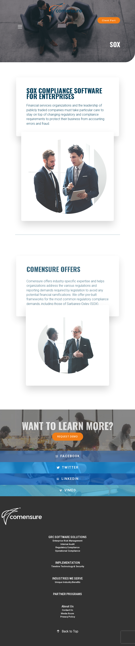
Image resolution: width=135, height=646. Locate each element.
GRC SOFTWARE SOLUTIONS (67, 537)
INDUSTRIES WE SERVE (67, 578)
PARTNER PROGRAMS (67, 594)
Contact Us (67, 610)
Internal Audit (67, 544)
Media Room (67, 613)
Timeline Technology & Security (67, 566)
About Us (68, 606)
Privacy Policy (67, 616)
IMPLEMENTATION (67, 562)
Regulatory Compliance (67, 547)
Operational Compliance (67, 551)
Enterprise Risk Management (67, 540)
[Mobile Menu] (20, 27)
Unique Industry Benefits (67, 582)
